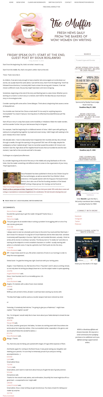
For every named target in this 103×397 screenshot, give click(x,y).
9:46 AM (9, 216)
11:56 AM (10, 248)
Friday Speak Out (11, 201)
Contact (68, 2)
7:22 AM (9, 365)
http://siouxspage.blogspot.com (13, 187)
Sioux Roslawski (22, 201)
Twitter (77, 221)
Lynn (8, 359)
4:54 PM (9, 320)
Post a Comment (8, 396)
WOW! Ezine (20, 2)
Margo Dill (10, 323)
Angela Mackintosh (13, 229)
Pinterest (78, 224)
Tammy (9, 367)
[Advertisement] (87, 297)
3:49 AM (9, 383)
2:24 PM (9, 271)
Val (8, 289)
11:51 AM (10, 227)
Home (11, 2)
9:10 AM (9, 372)
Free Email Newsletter (51, 7)
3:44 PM (9, 287)
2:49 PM (9, 279)
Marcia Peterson (12, 211)
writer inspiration (35, 201)
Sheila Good (11, 219)
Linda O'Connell (12, 385)
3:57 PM (9, 393)
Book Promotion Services (84, 2)
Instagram (78, 219)
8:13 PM (9, 333)
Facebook (78, 216)
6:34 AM (9, 357)
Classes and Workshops (37, 2)
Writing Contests (55, 2)
